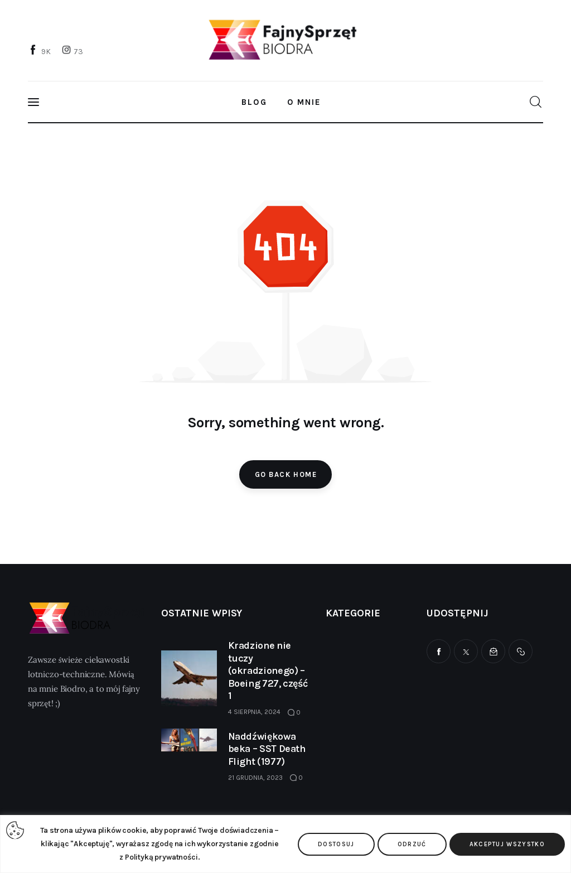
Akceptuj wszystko (507, 844)
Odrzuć (412, 844)
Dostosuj (336, 844)
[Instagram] (73, 50)
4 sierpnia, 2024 (254, 712)
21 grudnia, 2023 (255, 778)
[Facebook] (41, 50)
